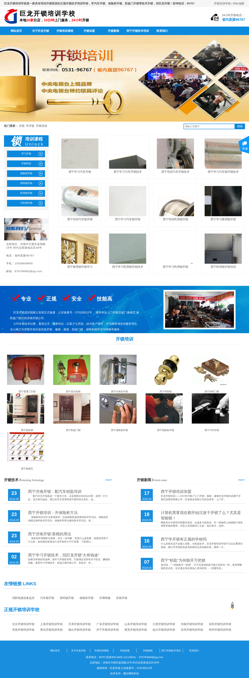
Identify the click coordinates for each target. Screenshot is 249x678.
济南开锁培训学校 (23, 629)
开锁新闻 (113, 30)
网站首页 (16, 30)
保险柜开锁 (87, 597)
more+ (108, 480)
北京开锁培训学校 (23, 624)
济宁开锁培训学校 (107, 629)
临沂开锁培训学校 (164, 629)
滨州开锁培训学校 (192, 629)
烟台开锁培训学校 (79, 629)
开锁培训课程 (64, 30)
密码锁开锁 (67, 597)
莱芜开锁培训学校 (135, 629)
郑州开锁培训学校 (220, 629)
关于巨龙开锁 (40, 30)
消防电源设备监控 (23, 597)
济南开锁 (121, 597)
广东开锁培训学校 (107, 624)
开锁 (21, 125)
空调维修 (104, 597)
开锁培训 (41, 125)
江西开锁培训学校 (164, 624)
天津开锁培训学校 (79, 624)
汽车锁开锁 (47, 597)
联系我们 (162, 30)
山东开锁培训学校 (135, 624)
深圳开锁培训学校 (220, 624)
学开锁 (30, 125)
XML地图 (238, 3)
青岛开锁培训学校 (51, 629)
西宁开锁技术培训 (138, 30)
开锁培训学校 (222, 3)
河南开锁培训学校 (192, 624)
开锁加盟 (89, 30)
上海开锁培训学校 (51, 624)
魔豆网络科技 (131, 673)
